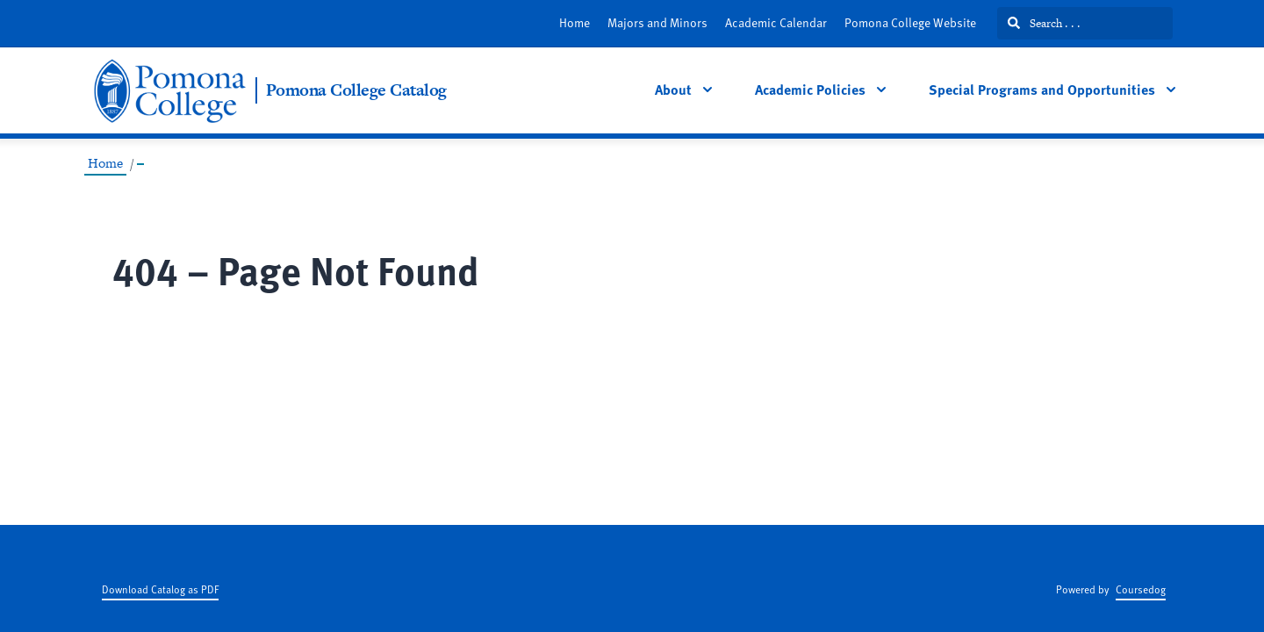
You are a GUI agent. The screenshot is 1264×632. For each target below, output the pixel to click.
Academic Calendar (776, 22)
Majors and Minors (657, 22)
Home (574, 22)
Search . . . (1044, 23)
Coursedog (1141, 589)
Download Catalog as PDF (160, 589)
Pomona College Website (910, 22)
